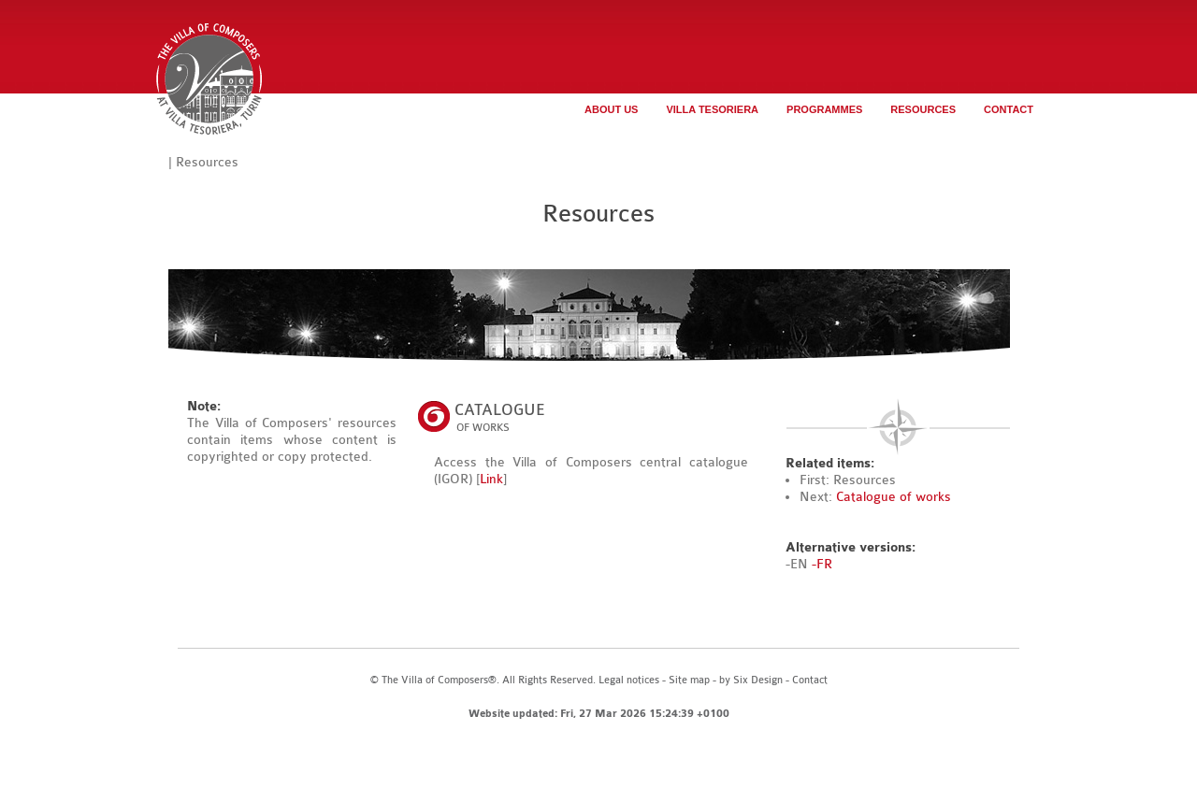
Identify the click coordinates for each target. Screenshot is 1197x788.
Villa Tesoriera (712, 109)
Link (491, 479)
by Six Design (751, 680)
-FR (822, 564)
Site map (689, 680)
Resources (923, 109)
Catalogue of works (893, 497)
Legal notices (628, 680)
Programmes (824, 109)
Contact (1008, 109)
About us (611, 109)
